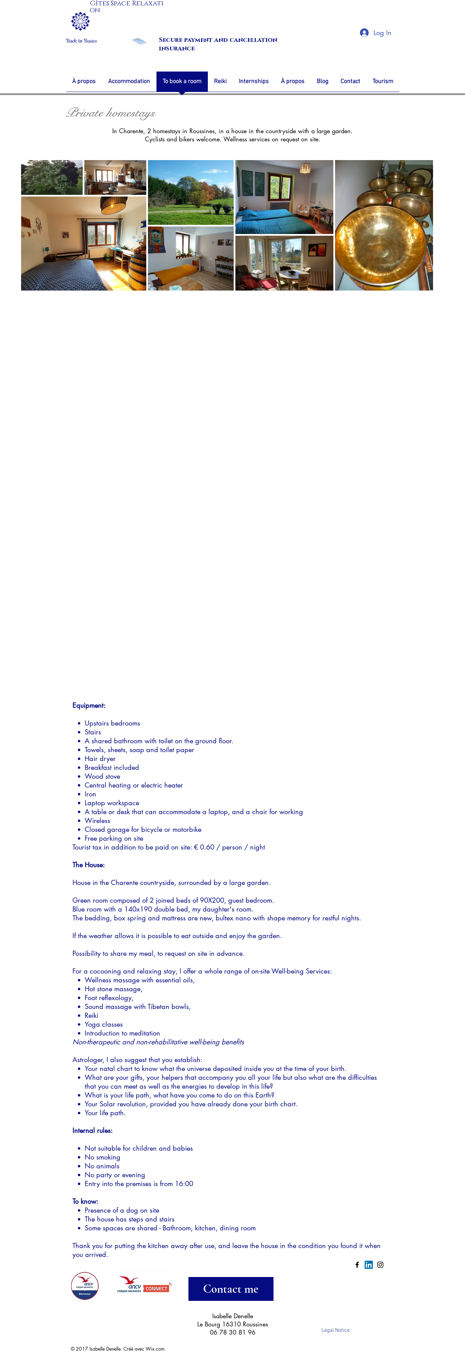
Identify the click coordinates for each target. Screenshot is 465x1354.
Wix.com (155, 1348)
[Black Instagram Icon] (380, 1265)
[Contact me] (230, 1289)
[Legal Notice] (335, 1330)
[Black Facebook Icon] (357, 1265)
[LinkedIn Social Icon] (369, 1265)
